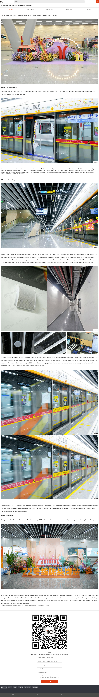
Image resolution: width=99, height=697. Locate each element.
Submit (49, 681)
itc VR (9, 687)
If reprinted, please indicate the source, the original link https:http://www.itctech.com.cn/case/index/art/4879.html (25, 605)
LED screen (35, 687)
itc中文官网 (4, 687)
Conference (27, 687)
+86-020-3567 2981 (60, 690)
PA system (20, 687)
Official (14, 687)
